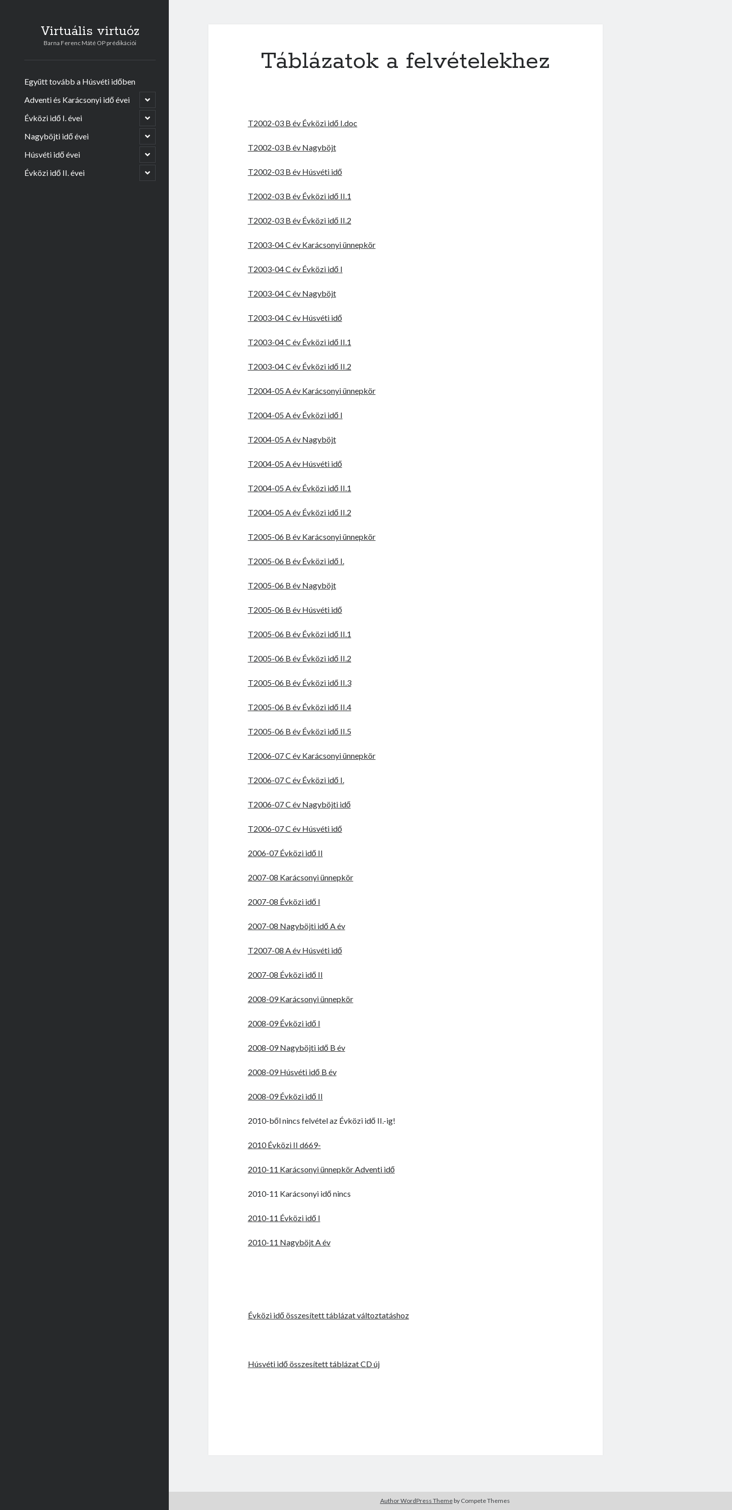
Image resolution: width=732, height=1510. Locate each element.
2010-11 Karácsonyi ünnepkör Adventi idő (321, 1169)
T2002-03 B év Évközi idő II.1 (299, 196)
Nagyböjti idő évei (56, 136)
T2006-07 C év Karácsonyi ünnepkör (312, 755)
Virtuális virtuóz (90, 31)
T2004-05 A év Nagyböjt (292, 439)
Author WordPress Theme (416, 1500)
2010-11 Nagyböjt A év (289, 1242)
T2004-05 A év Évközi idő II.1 (299, 488)
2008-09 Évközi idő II (285, 1096)
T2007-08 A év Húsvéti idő (295, 950)
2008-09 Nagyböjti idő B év (296, 1047)
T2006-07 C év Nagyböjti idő (299, 804)
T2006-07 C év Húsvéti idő (295, 828)
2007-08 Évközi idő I (284, 901)
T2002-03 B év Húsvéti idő (295, 171)
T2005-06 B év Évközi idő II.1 (299, 634)
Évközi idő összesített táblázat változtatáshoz (328, 1315)
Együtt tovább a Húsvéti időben (79, 81)
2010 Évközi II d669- (284, 1145)
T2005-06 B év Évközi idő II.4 (299, 707)
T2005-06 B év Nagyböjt (292, 585)
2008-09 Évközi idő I (284, 1023)
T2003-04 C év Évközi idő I (295, 269)
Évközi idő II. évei (54, 172)
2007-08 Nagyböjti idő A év (296, 926)
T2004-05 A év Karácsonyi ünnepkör (312, 390)
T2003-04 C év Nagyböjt (292, 293)
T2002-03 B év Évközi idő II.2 (299, 220)
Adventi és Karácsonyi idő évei (77, 99)
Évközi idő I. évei (53, 118)
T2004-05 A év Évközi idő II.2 (299, 512)
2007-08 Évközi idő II (285, 974)
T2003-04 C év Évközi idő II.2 (299, 366)
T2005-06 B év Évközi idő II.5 (299, 731)
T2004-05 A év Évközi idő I (295, 415)
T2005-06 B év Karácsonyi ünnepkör (312, 536)
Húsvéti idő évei (52, 154)
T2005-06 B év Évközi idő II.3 (299, 682)
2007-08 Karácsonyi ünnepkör (300, 877)
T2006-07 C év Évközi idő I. (296, 780)
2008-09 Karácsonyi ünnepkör (300, 999)
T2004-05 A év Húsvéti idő (295, 463)
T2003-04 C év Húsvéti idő (295, 317)
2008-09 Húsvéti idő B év (292, 1072)
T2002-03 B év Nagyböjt (292, 147)
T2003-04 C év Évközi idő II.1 (299, 342)
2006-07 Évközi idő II (285, 853)
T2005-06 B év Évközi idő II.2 (299, 658)
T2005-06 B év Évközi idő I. (296, 561)
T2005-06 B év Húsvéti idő (295, 609)
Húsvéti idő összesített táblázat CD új (314, 1364)
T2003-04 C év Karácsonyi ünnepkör (312, 244)
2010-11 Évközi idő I (284, 1218)
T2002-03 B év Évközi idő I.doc (302, 123)
